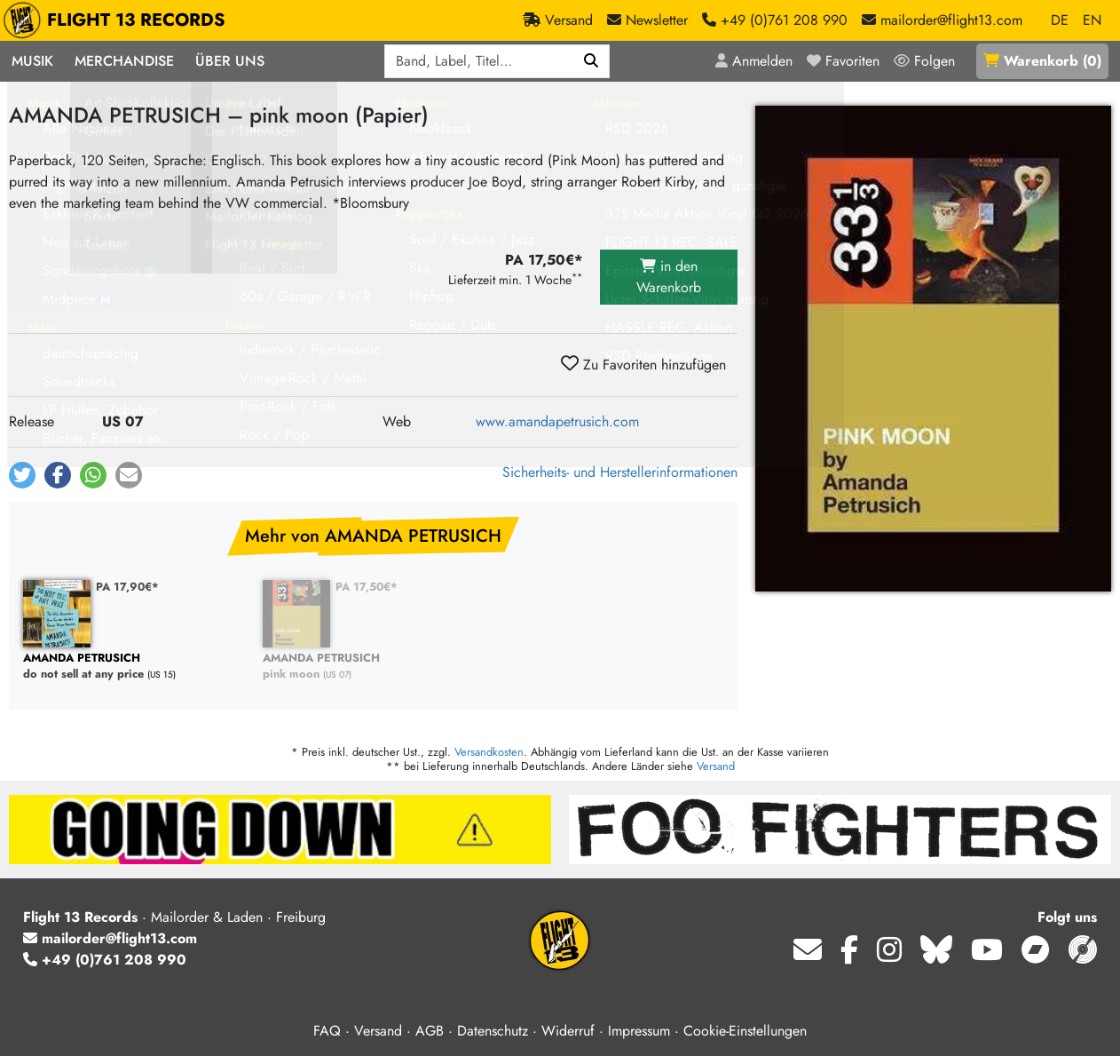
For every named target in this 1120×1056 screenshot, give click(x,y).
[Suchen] (591, 61)
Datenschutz (492, 1030)
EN (1092, 20)
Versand (716, 766)
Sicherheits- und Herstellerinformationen (619, 472)
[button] (22, 475)
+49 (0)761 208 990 (104, 959)
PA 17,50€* (366, 586)
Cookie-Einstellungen (745, 1030)
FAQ (327, 1030)
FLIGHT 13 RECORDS (118, 20)
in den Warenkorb (668, 277)
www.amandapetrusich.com (557, 421)
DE (1060, 20)
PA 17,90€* (127, 586)
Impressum (639, 1030)
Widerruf (568, 1030)
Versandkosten (489, 751)
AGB (429, 1030)
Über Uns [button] (229, 61)
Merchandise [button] (124, 61)
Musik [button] (32, 61)
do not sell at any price (134, 666)
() (1042, 61)
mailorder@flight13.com (110, 938)
